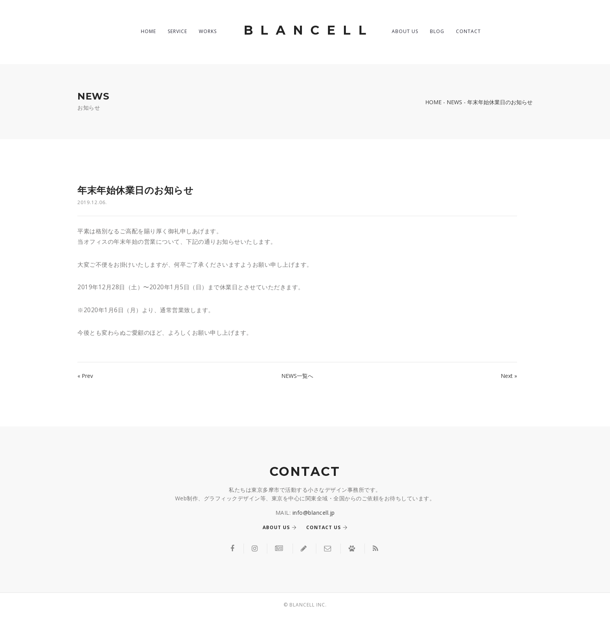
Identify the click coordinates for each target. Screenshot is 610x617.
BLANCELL (308, 30)
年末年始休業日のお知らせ (135, 190)
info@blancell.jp (314, 512)
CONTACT (468, 31)
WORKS (208, 31)
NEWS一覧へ (297, 375)
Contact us (327, 527)
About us (280, 527)
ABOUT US (405, 31)
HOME (148, 31)
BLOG (437, 31)
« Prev (85, 375)
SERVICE (177, 31)
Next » (509, 375)
